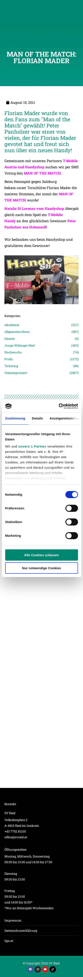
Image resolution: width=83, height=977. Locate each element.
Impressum (12, 920)
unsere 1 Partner (32, 446)
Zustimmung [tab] (15, 418)
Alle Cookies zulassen (41, 555)
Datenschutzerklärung (20, 930)
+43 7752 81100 (15, 831)
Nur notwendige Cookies (41, 568)
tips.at (8, 941)
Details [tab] (37, 418)
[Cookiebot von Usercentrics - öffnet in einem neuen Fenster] (59, 406)
